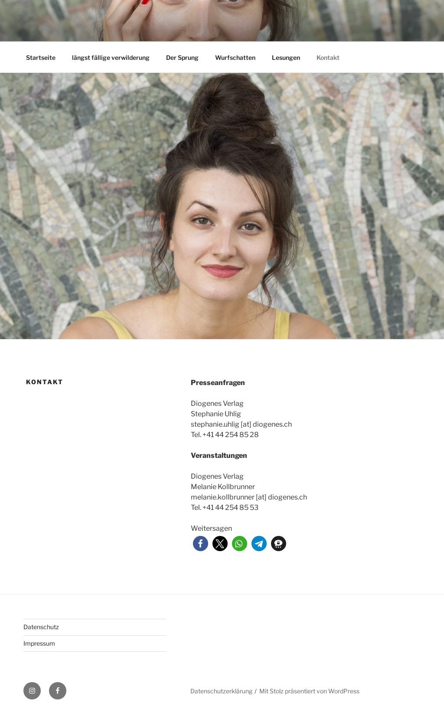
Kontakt (328, 57)
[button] (200, 543)
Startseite (41, 57)
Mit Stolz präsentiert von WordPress (309, 691)
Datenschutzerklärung (221, 691)
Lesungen (286, 57)
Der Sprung (182, 57)
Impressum (39, 643)
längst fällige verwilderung (111, 57)
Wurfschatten (235, 57)
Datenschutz (41, 626)
